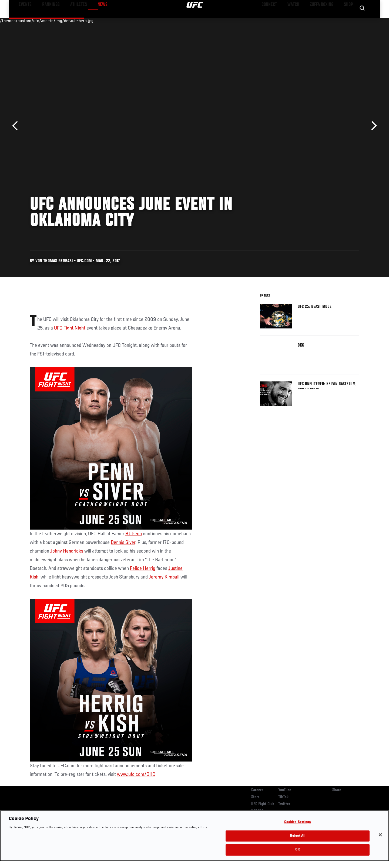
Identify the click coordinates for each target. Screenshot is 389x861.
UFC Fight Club (262, 804)
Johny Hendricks (66, 551)
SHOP (347, 20)
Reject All (297, 836)
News (92, 20)
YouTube (284, 790)
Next (372, 126)
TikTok (283, 797)
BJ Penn (133, 534)
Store (255, 797)
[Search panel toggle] (362, 20)
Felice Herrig (142, 568)
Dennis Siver (123, 542)
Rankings (46, 20)
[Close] (380, 835)
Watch (297, 20)
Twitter (284, 804)
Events (24, 20)
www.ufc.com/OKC (136, 774)
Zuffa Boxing (323, 20)
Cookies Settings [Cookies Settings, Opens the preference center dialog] (297, 822)
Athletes (70, 20)
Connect (275, 20)
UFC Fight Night (70, 328)
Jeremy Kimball (164, 577)
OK (297, 850)
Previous (17, 126)
